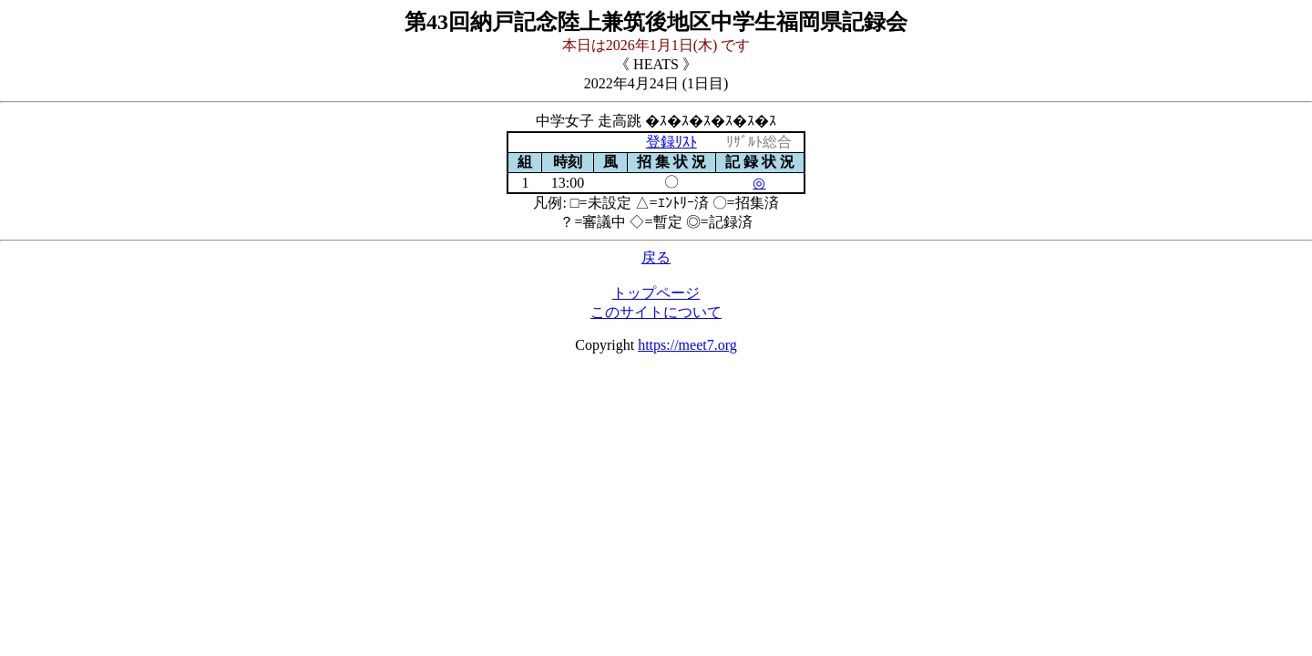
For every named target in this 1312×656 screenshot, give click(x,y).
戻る (656, 257)
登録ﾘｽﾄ (671, 141)
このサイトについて (656, 312)
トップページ (656, 293)
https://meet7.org (687, 345)
